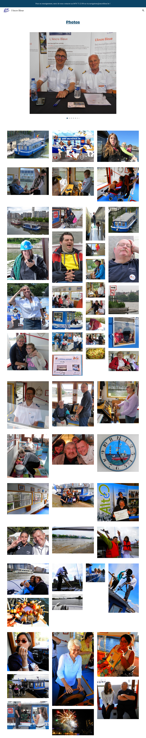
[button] (143, 10)
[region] (73, 3)
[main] (73, 21)
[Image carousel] (73, 75)
